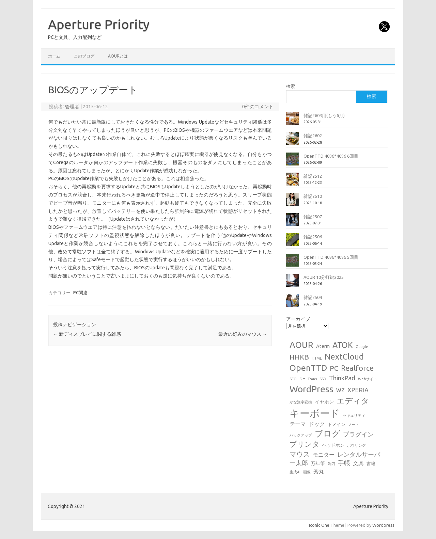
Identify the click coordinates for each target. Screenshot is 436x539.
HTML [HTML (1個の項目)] (317, 358)
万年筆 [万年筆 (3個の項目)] (318, 463)
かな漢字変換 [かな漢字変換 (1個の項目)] (301, 402)
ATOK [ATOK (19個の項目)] (342, 344)
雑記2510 (312, 196)
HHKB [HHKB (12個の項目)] (299, 357)
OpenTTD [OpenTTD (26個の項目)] (308, 367)
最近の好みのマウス (242, 334)
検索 (290, 86)
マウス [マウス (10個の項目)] (300, 454)
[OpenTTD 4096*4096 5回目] (292, 263)
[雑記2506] (292, 242)
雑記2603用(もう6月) (324, 115)
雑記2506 (312, 236)
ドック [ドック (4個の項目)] (317, 424)
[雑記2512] (292, 182)
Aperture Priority (99, 24)
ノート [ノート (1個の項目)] (353, 425)
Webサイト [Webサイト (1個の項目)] (367, 379)
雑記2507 (312, 216)
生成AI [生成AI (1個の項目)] (295, 472)
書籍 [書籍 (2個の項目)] (371, 463)
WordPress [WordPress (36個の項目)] (311, 389)
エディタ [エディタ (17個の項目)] (353, 400)
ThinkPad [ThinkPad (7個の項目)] (342, 378)
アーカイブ (298, 319)
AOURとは (118, 56)
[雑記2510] (292, 202)
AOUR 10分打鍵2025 (323, 277)
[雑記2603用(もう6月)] (292, 121)
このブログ (84, 56)
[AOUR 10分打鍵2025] (292, 283)
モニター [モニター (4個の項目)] (323, 454)
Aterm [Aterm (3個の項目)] (323, 346)
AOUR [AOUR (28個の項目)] (301, 345)
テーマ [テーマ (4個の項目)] (298, 424)
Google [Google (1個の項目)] (362, 347)
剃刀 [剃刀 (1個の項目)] (331, 464)
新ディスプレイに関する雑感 (87, 334)
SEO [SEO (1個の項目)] (293, 379)
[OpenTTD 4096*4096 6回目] (292, 162)
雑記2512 (312, 176)
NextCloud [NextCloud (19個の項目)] (344, 356)
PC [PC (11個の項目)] (334, 368)
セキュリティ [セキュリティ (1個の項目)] (354, 415)
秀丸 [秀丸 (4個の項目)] (318, 471)
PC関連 (80, 292)
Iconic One (319, 525)
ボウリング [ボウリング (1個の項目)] (356, 445)
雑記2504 (312, 297)
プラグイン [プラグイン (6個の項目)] (358, 434)
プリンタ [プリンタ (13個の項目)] (305, 444)
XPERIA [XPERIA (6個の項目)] (358, 390)
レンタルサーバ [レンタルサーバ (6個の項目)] (358, 454)
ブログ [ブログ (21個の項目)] (327, 433)
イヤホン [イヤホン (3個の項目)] (324, 402)
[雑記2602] (292, 141)
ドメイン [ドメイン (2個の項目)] (336, 424)
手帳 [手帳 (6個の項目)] (344, 463)
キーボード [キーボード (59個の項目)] (315, 413)
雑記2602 (312, 135)
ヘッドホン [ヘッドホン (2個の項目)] (333, 445)
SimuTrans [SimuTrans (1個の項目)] (308, 379)
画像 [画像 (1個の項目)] (307, 472)
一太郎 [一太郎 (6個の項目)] (299, 463)
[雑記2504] (292, 303)
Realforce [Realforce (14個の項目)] (357, 368)
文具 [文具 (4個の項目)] (358, 463)
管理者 (72, 106)
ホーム (54, 56)
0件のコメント (258, 106)
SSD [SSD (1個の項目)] (323, 379)
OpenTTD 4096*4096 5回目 (330, 257)
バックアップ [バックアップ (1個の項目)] (301, 435)
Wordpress (383, 525)
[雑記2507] (292, 222)
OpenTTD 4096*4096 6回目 (330, 156)
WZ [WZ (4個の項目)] (340, 390)
